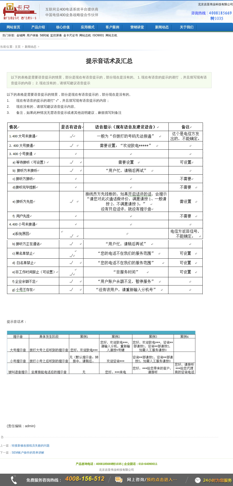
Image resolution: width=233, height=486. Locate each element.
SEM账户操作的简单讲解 (28, 452)
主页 (18, 46)
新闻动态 (30, 46)
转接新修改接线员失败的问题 (31, 445)
